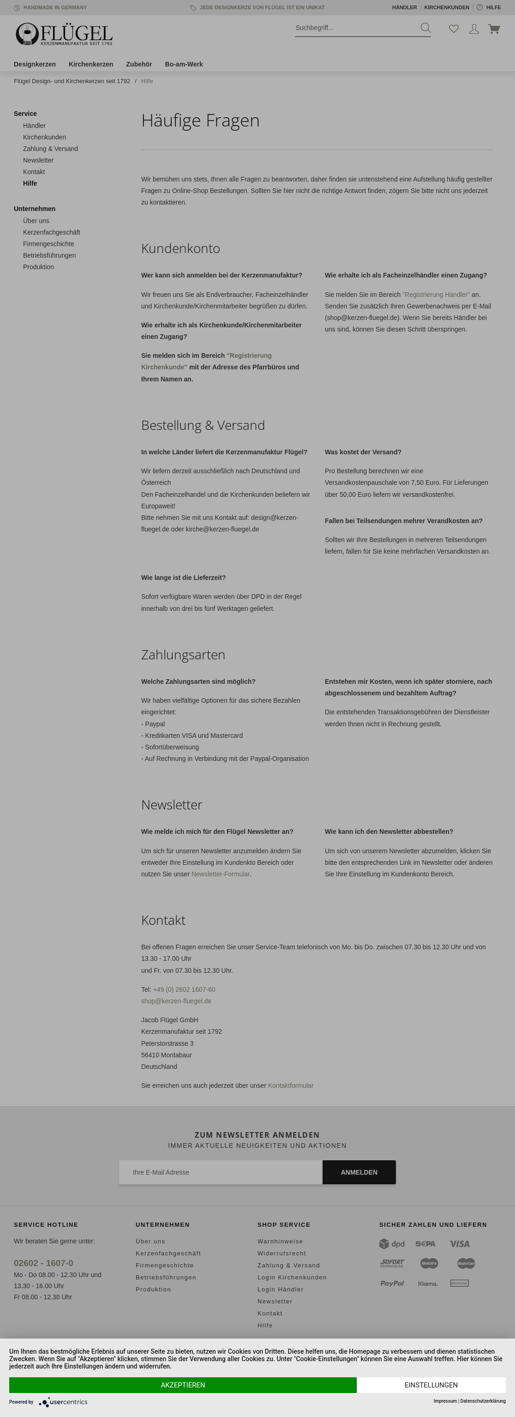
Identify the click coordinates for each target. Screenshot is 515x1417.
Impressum (445, 1401)
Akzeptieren (183, 1385)
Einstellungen (431, 1385)
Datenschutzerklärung (483, 1401)
